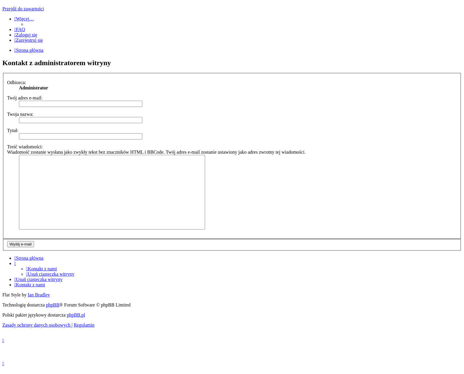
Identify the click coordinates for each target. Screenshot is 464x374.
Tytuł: (12, 130)
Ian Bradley (39, 294)
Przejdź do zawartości (23, 8)
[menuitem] (19, 29)
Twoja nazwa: (20, 114)
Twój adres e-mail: (25, 97)
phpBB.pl (76, 314)
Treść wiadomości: (25, 146)
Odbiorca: (16, 82)
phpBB (52, 304)
